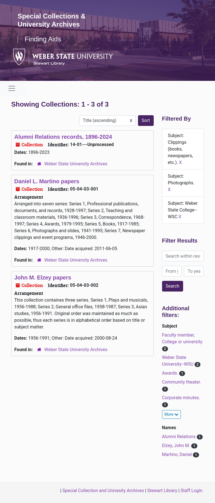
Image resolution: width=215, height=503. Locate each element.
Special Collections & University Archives (52, 20)
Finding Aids (43, 39)
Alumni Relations (179, 436)
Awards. (170, 373)
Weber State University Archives (75, 163)
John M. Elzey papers (42, 277)
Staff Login (191, 490)
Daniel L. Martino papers (46, 181)
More (172, 414)
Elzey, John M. (176, 445)
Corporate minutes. (181, 397)
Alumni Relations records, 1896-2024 (63, 137)
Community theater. (181, 382)
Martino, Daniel (177, 454)
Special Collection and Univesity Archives (103, 490)
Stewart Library (162, 490)
